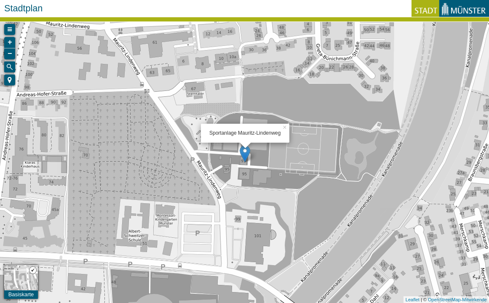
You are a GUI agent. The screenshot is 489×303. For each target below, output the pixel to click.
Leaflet (413, 299)
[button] (9, 79)
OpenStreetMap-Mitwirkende (457, 299)
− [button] (10, 54)
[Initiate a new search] (9, 66)
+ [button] (10, 42)
